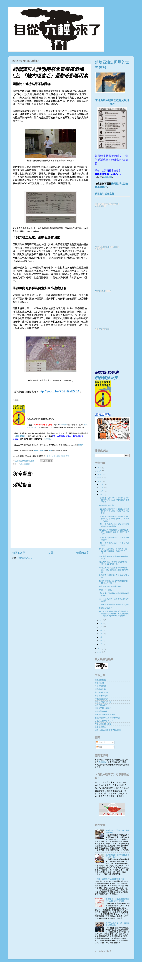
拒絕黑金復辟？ (105, 608)
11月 (102, 488)
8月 (101, 620)
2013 (99, 649)
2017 (99, 471)
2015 (99, 478)
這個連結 (102, 762)
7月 (101, 623)
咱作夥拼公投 (106, 378)
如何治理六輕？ (101, 705)
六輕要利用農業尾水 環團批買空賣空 (114, 605)
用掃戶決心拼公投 (106, 505)
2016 (99, 474)
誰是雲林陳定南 (101, 696)
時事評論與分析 (101, 699)
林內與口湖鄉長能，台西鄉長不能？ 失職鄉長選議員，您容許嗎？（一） (114, 551)
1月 (101, 644)
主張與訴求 (99, 683)
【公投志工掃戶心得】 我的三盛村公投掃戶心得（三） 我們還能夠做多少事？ (114, 500)
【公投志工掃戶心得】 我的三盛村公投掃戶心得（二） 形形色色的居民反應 (114, 511)
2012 (99, 652)
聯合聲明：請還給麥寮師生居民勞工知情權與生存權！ (117, 900)
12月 (102, 484)
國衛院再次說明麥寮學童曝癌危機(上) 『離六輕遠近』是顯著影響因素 (114, 570)
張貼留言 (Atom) (25, 558)
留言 (99, 747)
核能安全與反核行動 (103, 702)
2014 (99, 481)
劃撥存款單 (107, 177)
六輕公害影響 (24, 464)
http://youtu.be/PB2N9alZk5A (59, 391)
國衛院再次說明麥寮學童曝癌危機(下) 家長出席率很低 (113, 563)
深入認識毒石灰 (101, 711)
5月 (101, 630)
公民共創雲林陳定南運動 (105, 715)
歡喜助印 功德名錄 (104, 193)
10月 (102, 491)
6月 (101, 627)
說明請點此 (48, 439)
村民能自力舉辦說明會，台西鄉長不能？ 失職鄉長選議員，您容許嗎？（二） (114, 532)
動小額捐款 (101, 187)
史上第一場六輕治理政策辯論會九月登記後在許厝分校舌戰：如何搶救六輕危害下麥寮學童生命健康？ (114, 614)
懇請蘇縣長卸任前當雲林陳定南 (108, 718)
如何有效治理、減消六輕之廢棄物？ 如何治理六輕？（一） (114, 582)
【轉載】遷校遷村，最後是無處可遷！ (110, 879)
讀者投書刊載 (100, 689)
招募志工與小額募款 (103, 708)
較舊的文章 (82, 552)
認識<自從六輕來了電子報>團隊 (108, 730)
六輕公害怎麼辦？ (102, 329)
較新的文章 (19, 552)
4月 (101, 634)
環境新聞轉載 (100, 680)
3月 (101, 637)
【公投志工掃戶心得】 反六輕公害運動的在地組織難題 (114, 525)
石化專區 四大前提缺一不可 (110, 586)
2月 (101, 641)
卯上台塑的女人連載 (103, 724)
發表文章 (101, 742)
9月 (101, 495)
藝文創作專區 (100, 727)
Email (63, 425)
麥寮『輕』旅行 (105, 590)
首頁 (50, 552)
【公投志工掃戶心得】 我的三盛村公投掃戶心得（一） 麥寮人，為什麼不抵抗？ (114, 519)
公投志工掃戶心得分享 (104, 721)
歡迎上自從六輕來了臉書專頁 (58, 456)
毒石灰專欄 (103, 414)
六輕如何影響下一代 (103, 291)
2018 (99, 467)
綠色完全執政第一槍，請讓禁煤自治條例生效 (117, 924)
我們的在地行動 (101, 693)
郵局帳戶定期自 (119, 183)
